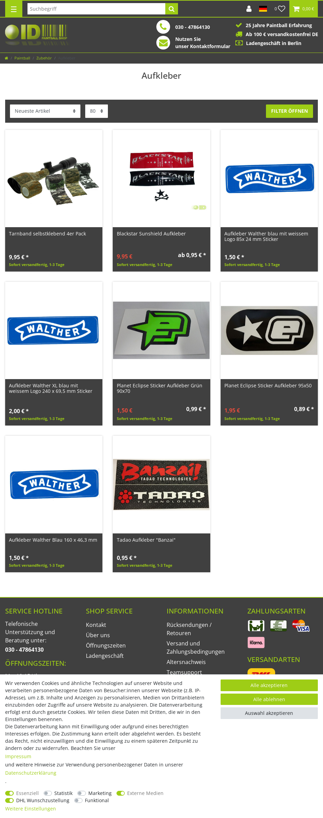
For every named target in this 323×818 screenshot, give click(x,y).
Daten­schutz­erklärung (30, 773)
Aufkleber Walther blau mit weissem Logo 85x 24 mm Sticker (266, 236)
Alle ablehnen (269, 699)
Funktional (97, 800)
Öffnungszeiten (106, 645)
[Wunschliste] (280, 9)
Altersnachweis (186, 662)
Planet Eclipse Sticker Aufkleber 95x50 (268, 385)
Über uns (98, 635)
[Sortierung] (45, 111)
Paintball (22, 57)
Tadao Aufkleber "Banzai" (146, 539)
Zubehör (44, 57)
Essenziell (27, 793)
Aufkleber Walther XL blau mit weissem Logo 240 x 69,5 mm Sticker (50, 388)
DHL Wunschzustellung (42, 800)
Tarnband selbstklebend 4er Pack (47, 233)
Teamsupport (184, 672)
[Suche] (171, 8)
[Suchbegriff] (96, 8)
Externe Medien (145, 793)
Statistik (63, 793)
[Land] (263, 9)
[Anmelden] (249, 9)
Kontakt (96, 625)
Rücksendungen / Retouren (189, 629)
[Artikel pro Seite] (96, 111)
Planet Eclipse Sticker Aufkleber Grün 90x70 (159, 388)
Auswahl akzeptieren (269, 713)
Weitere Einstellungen (30, 808)
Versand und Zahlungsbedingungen (196, 647)
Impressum (18, 756)
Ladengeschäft (105, 656)
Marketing (100, 793)
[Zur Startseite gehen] (6, 57)
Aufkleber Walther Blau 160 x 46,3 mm (53, 539)
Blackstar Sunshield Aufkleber (151, 233)
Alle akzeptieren (269, 685)
